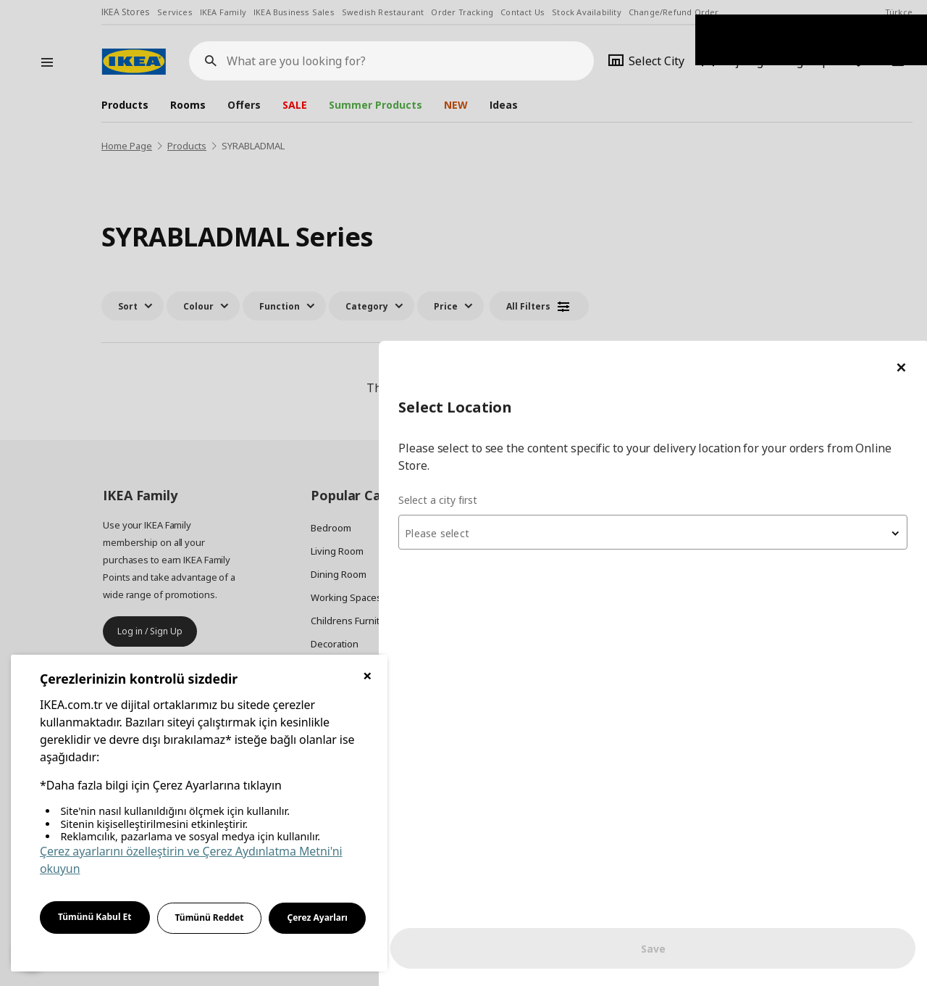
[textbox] (753, 193)
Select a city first (638, 159)
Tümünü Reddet (209, 917)
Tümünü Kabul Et (95, 917)
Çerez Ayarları (317, 917)
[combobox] (753, 191)
